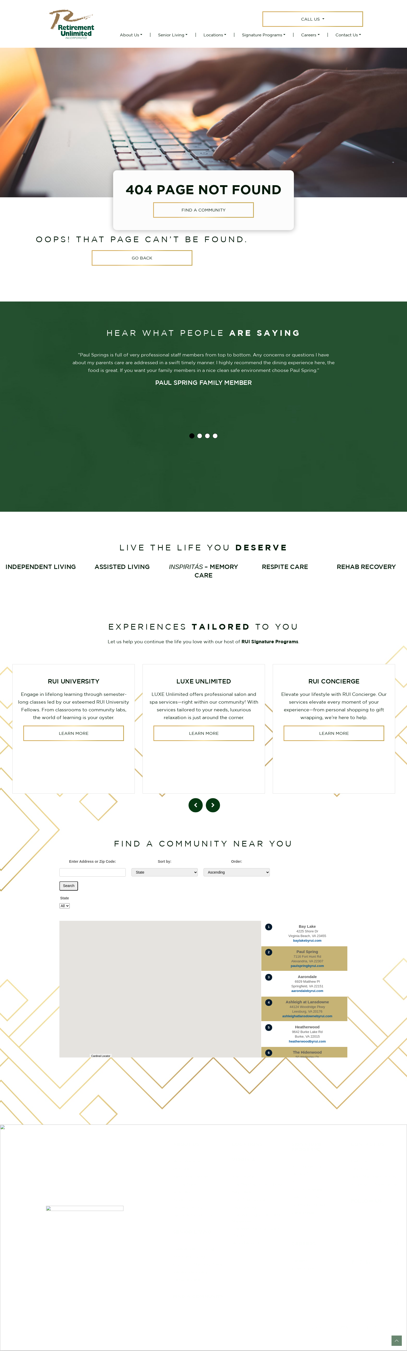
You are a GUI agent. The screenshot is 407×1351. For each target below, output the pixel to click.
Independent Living (193, 1248)
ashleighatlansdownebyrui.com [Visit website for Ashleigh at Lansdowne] (307, 1016)
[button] (205, 1016)
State (64, 898)
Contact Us (346, 34)
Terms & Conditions (193, 1215)
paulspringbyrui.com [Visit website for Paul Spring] (307, 966)
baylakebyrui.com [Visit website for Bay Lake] (307, 940)
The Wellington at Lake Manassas (256, 1218)
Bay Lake (241, 1192)
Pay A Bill (361, 1168)
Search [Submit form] (68, 886)
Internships (303, 1268)
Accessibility (186, 1199)
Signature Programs (262, 34)
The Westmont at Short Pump (256, 1232)
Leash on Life (305, 1197)
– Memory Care (197, 1264)
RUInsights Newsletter (374, 1184)
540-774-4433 (383, 1243)
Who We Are (186, 1161)
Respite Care (186, 1279)
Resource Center (190, 1176)
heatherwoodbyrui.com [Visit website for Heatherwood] (307, 1041)
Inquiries (360, 1161)
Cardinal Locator (100, 1056)
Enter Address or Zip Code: (92, 861)
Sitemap (181, 1192)
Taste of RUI (304, 1173)
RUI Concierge (306, 1189)
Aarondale (243, 1176)
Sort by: (164, 861)
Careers (308, 34)
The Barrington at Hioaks (258, 1184)
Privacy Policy (188, 1207)
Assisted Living (189, 1256)
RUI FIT (299, 1181)
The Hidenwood (248, 1199)
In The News (186, 1184)
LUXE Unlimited (308, 1204)
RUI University (306, 1166)
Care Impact (304, 1212)
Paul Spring (244, 1207)
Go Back (142, 258)
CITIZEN (340, 1327)
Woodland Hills (248, 1243)
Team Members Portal (373, 1176)
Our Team (183, 1168)
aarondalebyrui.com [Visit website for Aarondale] (307, 991)
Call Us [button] (311, 19)
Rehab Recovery (190, 1271)
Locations (213, 34)
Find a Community (203, 210)
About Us (129, 34)
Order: (236, 861)
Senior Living (171, 34)
